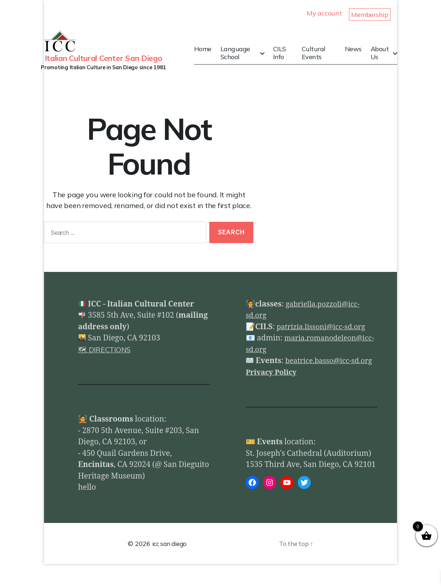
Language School (243, 58)
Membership (369, 14)
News (354, 54)
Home (210, 54)
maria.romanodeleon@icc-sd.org (304, 360)
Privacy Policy (273, 394)
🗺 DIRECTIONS (106, 360)
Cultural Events (316, 58)
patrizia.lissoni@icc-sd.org (323, 338)
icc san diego (169, 565)
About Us (380, 58)
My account (324, 13)
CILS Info (284, 58)
